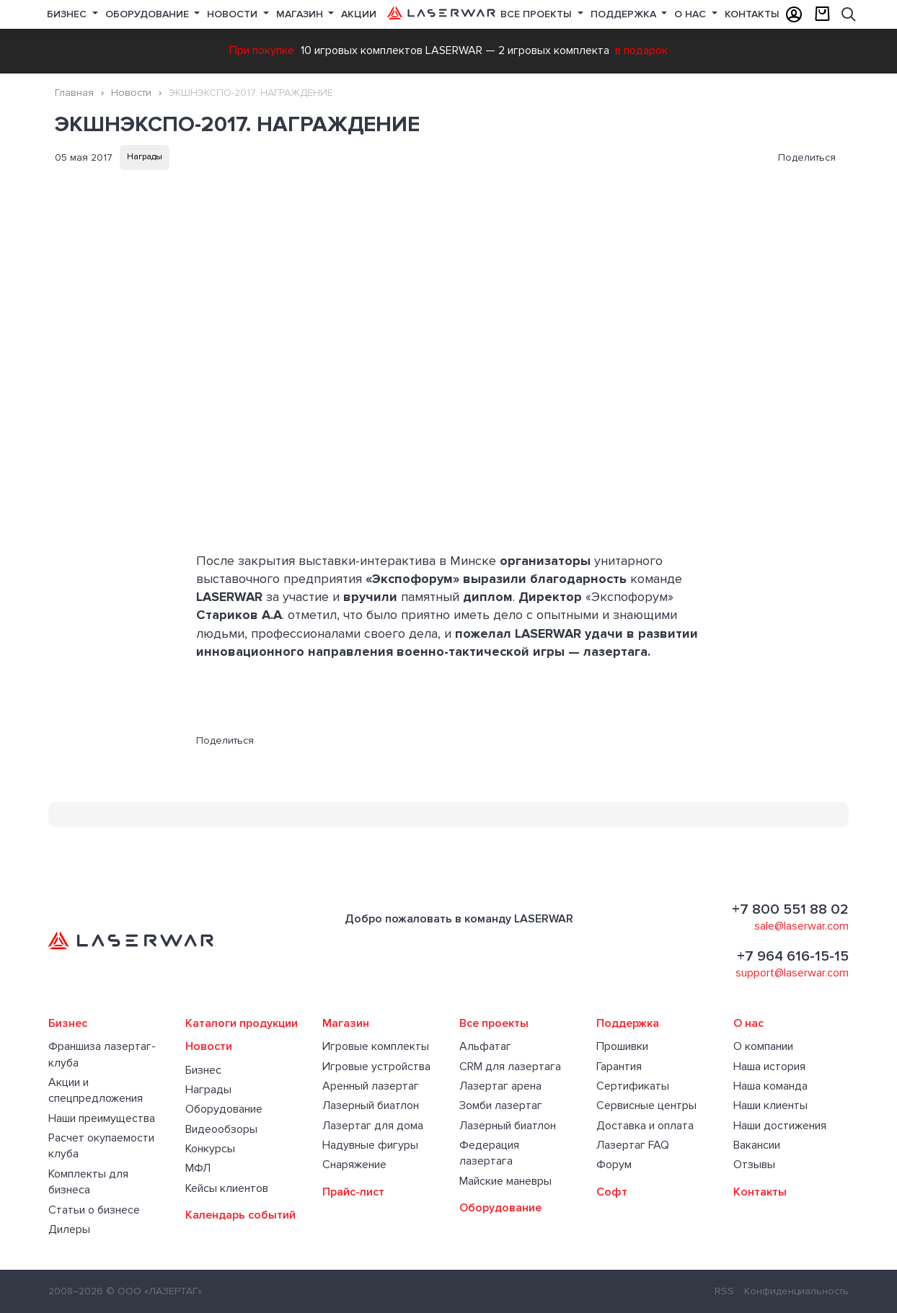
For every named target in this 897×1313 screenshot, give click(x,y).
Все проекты (494, 1023)
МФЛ (198, 1168)
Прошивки (622, 1046)
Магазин (301, 14)
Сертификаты (632, 1086)
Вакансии (756, 1145)
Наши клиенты (770, 1105)
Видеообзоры (221, 1129)
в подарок (641, 50)
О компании (763, 1046)
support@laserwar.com (792, 973)
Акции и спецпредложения (95, 1090)
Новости (233, 14)
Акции (358, 14)
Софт (611, 1192)
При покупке (261, 50)
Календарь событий (240, 1215)
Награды (144, 156)
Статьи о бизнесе (94, 1210)
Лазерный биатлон (370, 1105)
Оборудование (148, 14)
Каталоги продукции (241, 1023)
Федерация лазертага (489, 1153)
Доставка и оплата (645, 1125)
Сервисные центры (646, 1105)
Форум (614, 1164)
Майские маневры (505, 1181)
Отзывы (754, 1164)
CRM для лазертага (510, 1066)
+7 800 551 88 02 (790, 909)
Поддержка (625, 14)
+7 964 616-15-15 (793, 956)
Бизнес (68, 14)
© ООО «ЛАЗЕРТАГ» (154, 1291)
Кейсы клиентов (226, 1188)
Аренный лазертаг (370, 1086)
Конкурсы (210, 1148)
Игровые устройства (376, 1066)
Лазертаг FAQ (632, 1145)
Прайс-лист (353, 1192)
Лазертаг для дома (372, 1125)
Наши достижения (779, 1125)
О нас (691, 14)
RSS (724, 1291)
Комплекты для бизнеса (88, 1182)
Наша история (769, 1066)
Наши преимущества (101, 1118)
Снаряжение (354, 1164)
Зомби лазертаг (500, 1105)
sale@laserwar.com (801, 926)
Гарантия (619, 1066)
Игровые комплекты (375, 1046)
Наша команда (770, 1086)
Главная (74, 92)
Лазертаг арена (500, 1086)
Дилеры (69, 1229)
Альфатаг (485, 1046)
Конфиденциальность (796, 1291)
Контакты (752, 14)
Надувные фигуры (370, 1145)
